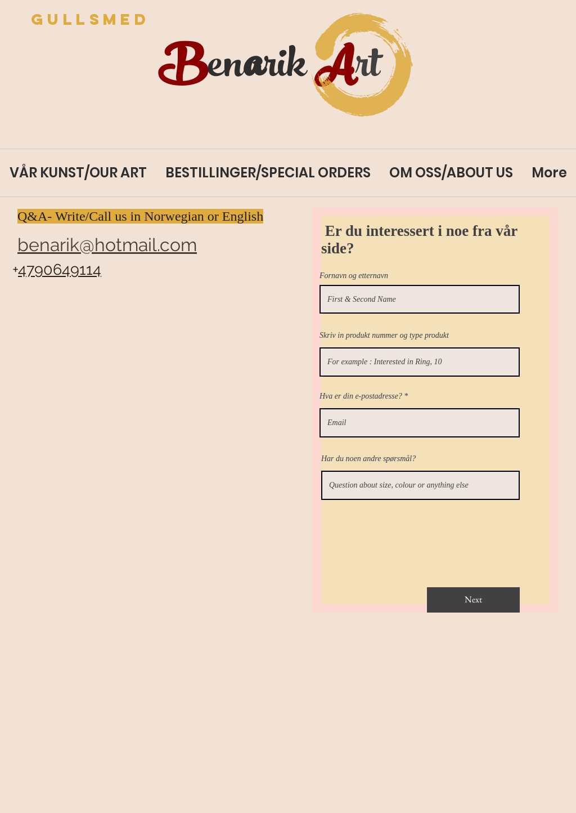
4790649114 (59, 269)
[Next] (473, 600)
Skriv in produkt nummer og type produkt (384, 336)
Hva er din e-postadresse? (361, 396)
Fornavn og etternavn (354, 276)
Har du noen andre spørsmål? (368, 459)
